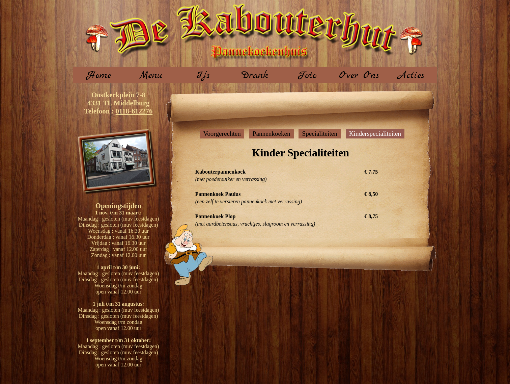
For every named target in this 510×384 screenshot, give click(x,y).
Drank (255, 75)
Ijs (203, 75)
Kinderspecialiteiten (375, 133)
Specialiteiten (319, 133)
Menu (150, 75)
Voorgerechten (222, 133)
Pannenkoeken (271, 133)
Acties (411, 75)
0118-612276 (134, 111)
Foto (307, 75)
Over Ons (359, 75)
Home (99, 75)
